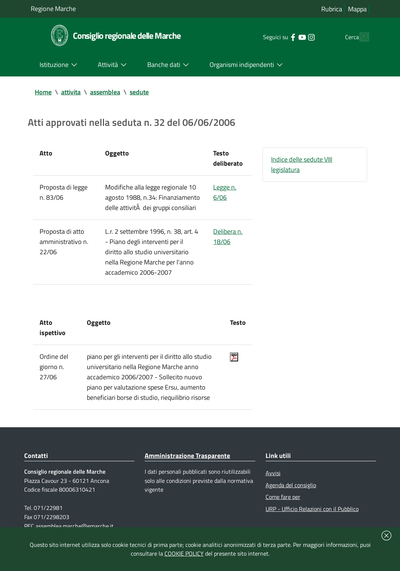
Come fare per (283, 496)
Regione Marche (53, 9)
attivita (71, 92)
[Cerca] (360, 37)
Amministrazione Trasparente (187, 456)
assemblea (105, 92)
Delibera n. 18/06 (227, 236)
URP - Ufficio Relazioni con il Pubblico (312, 508)
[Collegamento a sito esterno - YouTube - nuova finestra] (288, 36)
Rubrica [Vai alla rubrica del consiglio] (331, 9)
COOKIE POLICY (184, 553)
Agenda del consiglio (291, 485)
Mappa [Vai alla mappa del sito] (357, 9)
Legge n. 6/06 (224, 192)
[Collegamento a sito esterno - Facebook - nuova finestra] (279, 36)
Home (43, 92)
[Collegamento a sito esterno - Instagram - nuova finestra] (298, 36)
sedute (139, 92)
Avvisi (273, 473)
